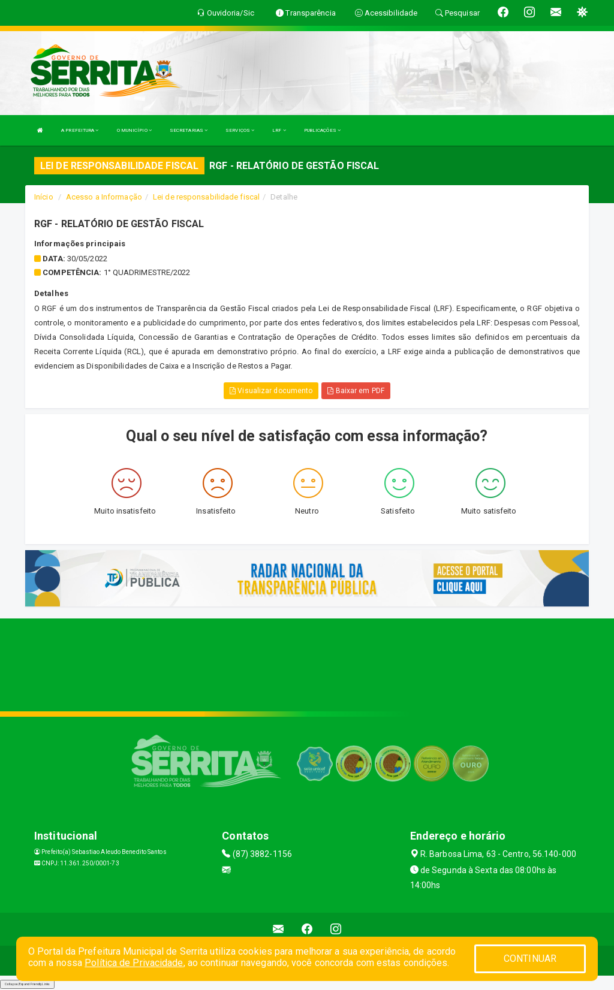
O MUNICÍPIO (134, 130)
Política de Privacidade (134, 962)
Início (43, 196)
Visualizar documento (271, 391)
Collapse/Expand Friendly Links (27, 984)
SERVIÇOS (239, 130)
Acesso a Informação (104, 196)
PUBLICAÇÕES (322, 130)
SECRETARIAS (188, 130)
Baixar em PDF (355, 391)
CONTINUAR (530, 958)
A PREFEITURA (79, 130)
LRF (279, 130)
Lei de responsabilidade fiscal (206, 196)
